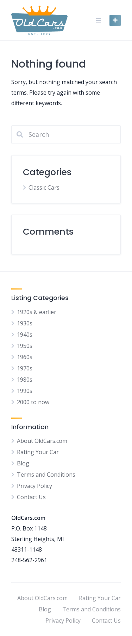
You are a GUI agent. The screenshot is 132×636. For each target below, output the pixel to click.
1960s (24, 357)
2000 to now (33, 402)
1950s (24, 346)
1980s (24, 379)
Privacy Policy (34, 486)
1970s (24, 368)
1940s (24, 334)
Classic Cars (44, 187)
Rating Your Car (38, 452)
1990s (24, 391)
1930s (24, 323)
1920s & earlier (36, 312)
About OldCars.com (42, 441)
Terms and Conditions (46, 474)
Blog (23, 463)
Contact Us (31, 497)
